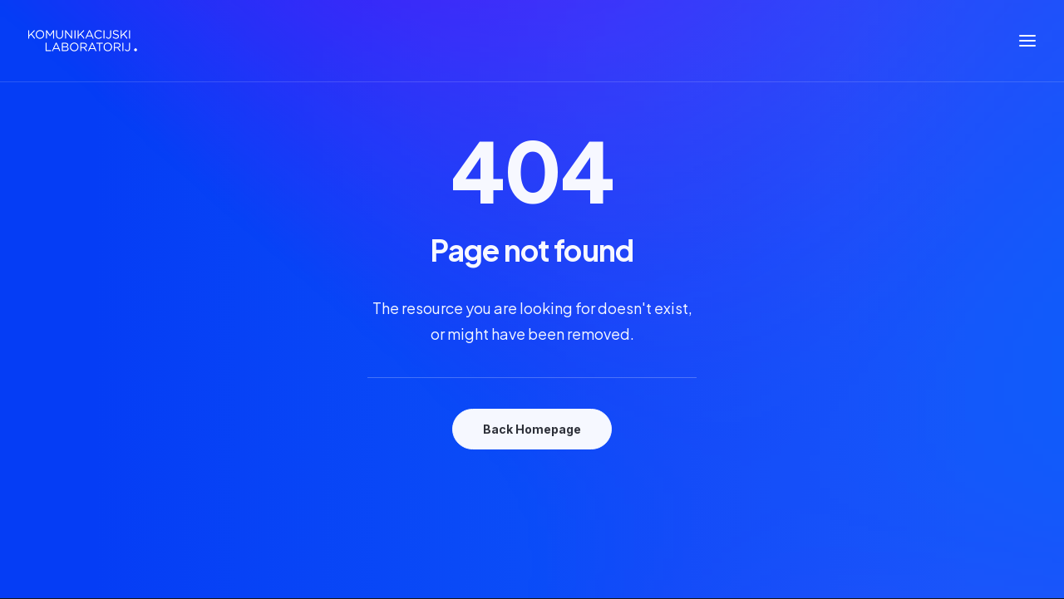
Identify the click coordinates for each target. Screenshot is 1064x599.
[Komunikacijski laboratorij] (82, 41)
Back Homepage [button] (532, 429)
